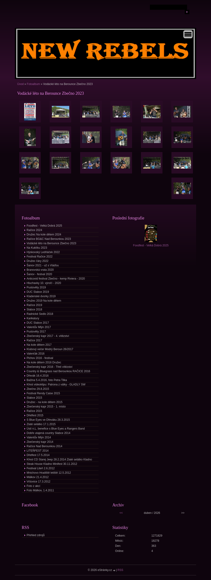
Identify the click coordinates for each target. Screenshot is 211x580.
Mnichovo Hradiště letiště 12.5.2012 (49, 472)
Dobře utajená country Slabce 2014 (48, 433)
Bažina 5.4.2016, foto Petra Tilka (47, 380)
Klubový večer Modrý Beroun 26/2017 (50, 349)
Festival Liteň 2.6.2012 (41, 468)
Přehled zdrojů (36, 535)
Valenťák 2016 (36, 353)
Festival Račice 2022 (40, 256)
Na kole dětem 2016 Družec (44, 362)
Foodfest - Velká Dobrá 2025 (44, 225)
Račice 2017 (34, 340)
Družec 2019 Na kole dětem (44, 300)
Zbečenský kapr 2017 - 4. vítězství (48, 336)
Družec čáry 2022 (38, 261)
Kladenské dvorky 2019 (41, 296)
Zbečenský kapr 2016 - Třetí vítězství (50, 366)
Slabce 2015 (34, 397)
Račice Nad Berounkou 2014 (44, 446)
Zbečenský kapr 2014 (40, 441)
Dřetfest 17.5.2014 (38, 455)
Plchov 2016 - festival (40, 358)
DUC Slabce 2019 (38, 291)
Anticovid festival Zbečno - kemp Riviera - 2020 (56, 278)
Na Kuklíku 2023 (37, 247)
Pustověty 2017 (36, 331)
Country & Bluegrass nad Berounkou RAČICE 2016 (58, 371)
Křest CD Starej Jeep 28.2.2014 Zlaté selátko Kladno (59, 459)
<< (121, 513)
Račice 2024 (34, 230)
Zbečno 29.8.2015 (38, 389)
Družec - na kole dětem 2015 (45, 402)
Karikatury (33, 318)
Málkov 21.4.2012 (38, 477)
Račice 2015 (34, 411)
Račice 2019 (34, 305)
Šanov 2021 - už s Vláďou (43, 265)
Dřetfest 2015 (35, 415)
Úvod (20, 84)
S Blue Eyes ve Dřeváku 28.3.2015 (48, 419)
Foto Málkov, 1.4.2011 (40, 490)
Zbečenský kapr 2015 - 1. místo (46, 406)
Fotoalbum (33, 84)
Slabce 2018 (34, 309)
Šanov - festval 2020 (39, 274)
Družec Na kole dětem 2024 (44, 234)
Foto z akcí (33, 486)
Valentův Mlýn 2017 (39, 327)
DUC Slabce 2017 (38, 322)
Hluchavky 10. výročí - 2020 (44, 283)
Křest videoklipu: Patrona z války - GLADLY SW (56, 384)
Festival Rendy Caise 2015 (43, 393)
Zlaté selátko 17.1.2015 (41, 424)
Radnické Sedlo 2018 (40, 314)
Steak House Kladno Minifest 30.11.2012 (52, 464)
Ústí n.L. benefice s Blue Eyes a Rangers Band (56, 428)
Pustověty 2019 (36, 287)
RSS (120, 570)
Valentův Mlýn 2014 (39, 437)
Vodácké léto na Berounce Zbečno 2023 (51, 243)
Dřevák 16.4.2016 (38, 375)
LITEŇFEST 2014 (38, 450)
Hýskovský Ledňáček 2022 (43, 252)
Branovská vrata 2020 (40, 269)
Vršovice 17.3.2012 (38, 481)
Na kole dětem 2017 (39, 344)
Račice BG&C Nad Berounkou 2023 (49, 239)
